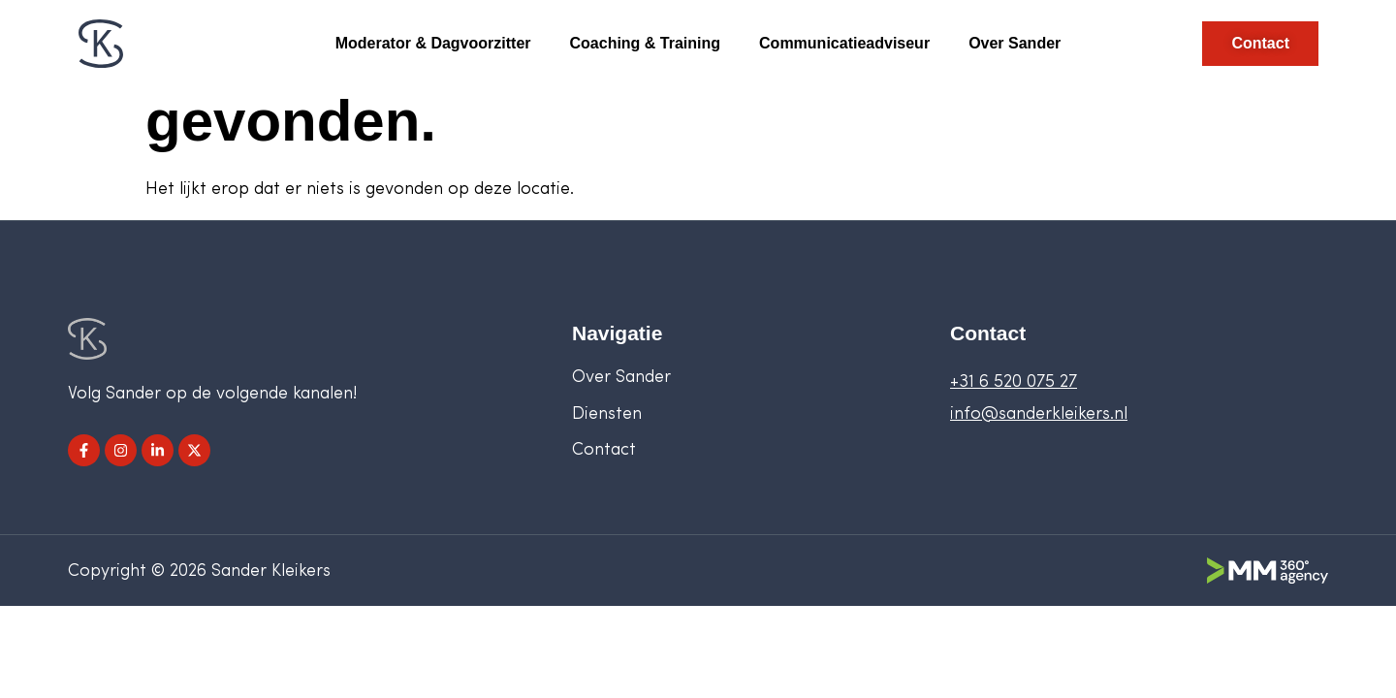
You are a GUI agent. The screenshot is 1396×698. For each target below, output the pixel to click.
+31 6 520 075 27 (1013, 382)
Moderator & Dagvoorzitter (433, 43)
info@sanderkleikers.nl (1038, 414)
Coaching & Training (645, 43)
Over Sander (1014, 43)
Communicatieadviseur (844, 43)
